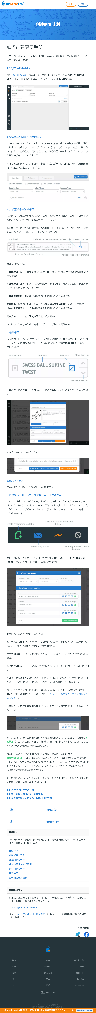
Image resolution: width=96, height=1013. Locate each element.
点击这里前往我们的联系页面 (30, 913)
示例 (14, 984)
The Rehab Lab (18, 74)
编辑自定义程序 (17, 859)
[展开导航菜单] (91, 4)
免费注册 (48, 972)
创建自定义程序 (17, 868)
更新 (48, 978)
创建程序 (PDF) (17, 855)
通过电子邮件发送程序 (20, 864)
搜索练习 (13, 873)
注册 (71, 4)
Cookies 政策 (67, 1010)
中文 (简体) (50, 992)
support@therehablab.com (23, 907)
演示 (14, 978)
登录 (83, 4)
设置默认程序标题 (18, 877)
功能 (14, 966)
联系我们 (48, 966)
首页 (14, 960)
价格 (14, 972)
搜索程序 (13, 850)
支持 (48, 960)
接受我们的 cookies (84, 1010)
